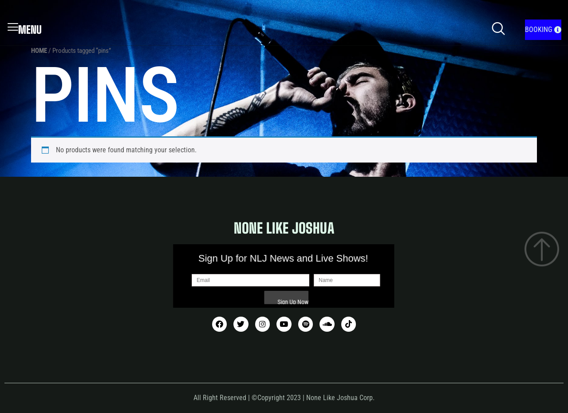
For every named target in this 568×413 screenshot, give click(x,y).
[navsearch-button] (498, 30)
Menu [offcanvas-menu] (25, 30)
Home (39, 51)
